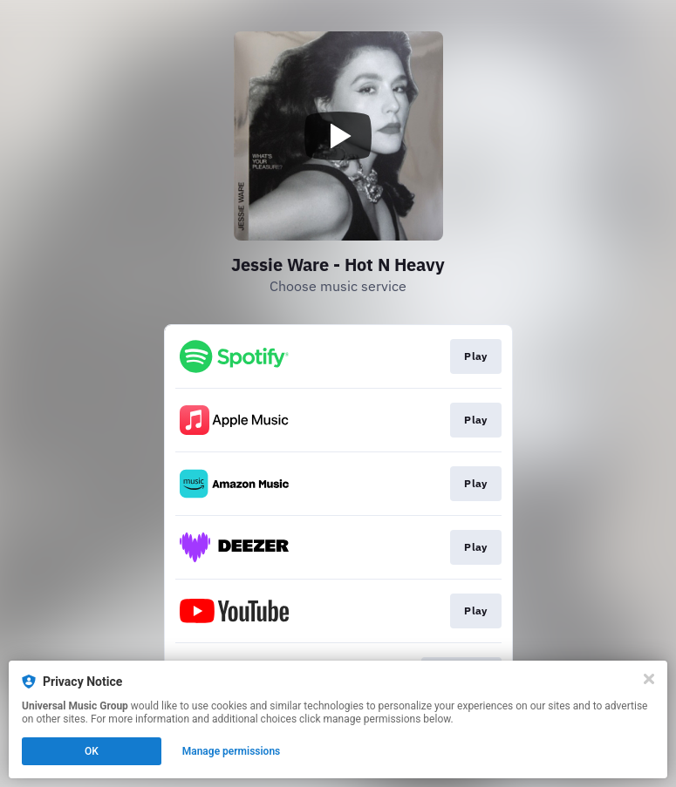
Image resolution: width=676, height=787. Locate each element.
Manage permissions (231, 751)
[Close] (649, 679)
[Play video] (338, 136)
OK (92, 751)
